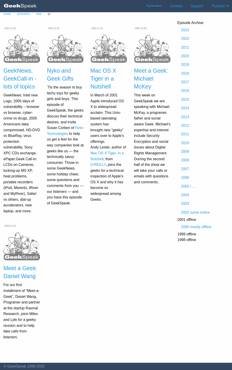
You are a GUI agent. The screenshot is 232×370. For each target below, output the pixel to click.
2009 (185, 151)
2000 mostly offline (196, 227)
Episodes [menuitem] (154, 6)
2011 (185, 134)
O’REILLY (98, 165)
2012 (185, 125)
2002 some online (195, 212)
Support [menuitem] (197, 6)
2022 (185, 39)
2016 (185, 91)
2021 (185, 47)
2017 (185, 82)
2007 (185, 169)
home (7, 14)
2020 (185, 56)
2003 (185, 203)
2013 (185, 117)
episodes (23, 14)
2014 (185, 108)
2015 (185, 99)
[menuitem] (20, 6)
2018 (185, 73)
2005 (38, 14)
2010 (185, 143)
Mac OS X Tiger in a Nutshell (103, 78)
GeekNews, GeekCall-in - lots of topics (19, 78)
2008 (185, 160)
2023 (185, 30)
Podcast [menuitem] (218, 6)
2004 (185, 195)
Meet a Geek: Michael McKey (151, 78)
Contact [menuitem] (176, 6)
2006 (185, 177)
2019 (185, 65)
